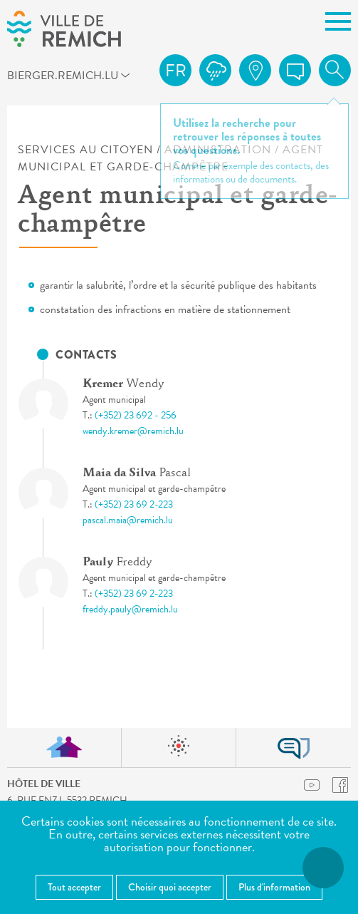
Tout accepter (74, 887)
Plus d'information (274, 887)
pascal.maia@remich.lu (128, 520)
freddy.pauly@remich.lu (130, 609)
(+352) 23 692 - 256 (136, 415)
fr (175, 70)
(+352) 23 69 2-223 (134, 504)
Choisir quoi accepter (169, 887)
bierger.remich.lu (24, 75)
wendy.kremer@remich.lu (133, 430)
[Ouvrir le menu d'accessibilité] (323, 867)
